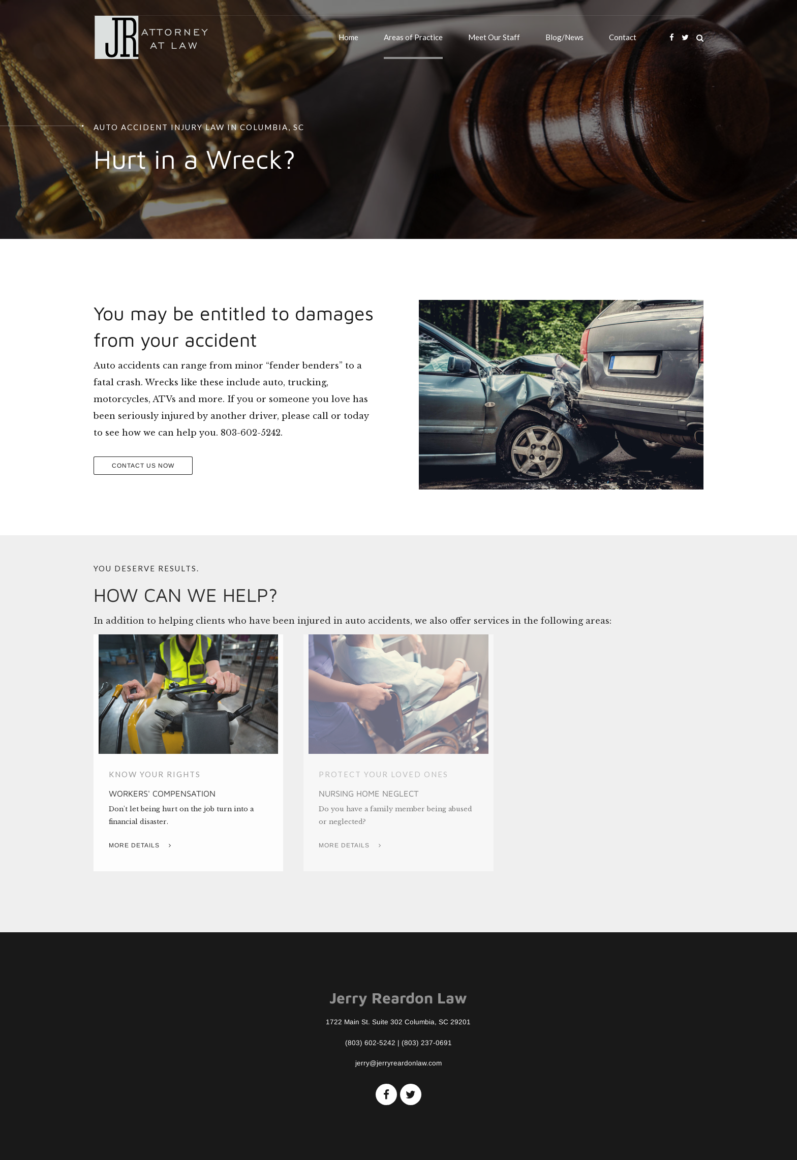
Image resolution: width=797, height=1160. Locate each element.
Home (348, 37)
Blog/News (564, 37)
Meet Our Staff (494, 37)
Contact (622, 37)
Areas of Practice (413, 37)
